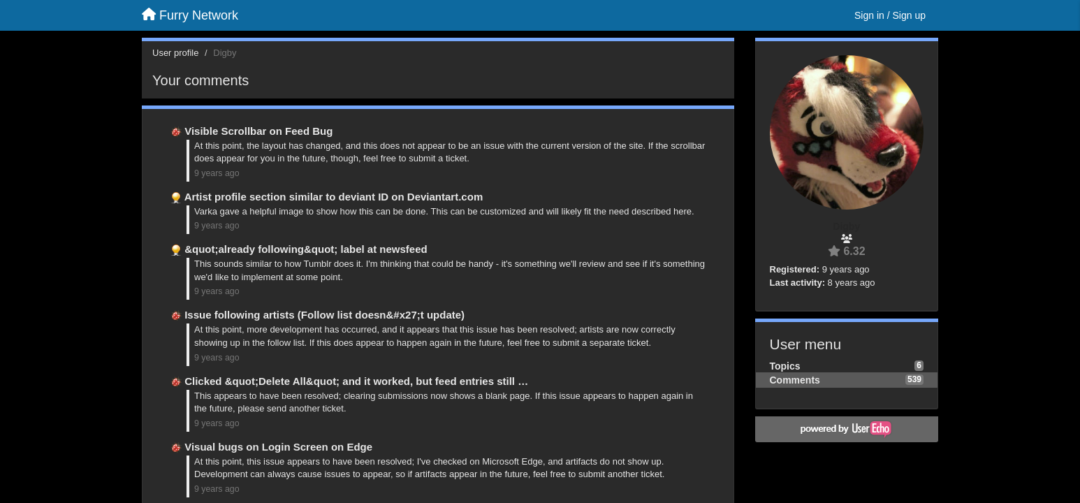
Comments (795, 380)
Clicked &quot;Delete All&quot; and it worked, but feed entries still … (356, 381)
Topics (785, 366)
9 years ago (217, 173)
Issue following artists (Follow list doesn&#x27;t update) (324, 315)
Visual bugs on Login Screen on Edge (278, 447)
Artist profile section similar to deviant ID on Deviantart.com (333, 197)
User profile (175, 53)
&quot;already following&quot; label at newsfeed (306, 249)
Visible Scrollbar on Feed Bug (258, 131)
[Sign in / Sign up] (890, 15)
